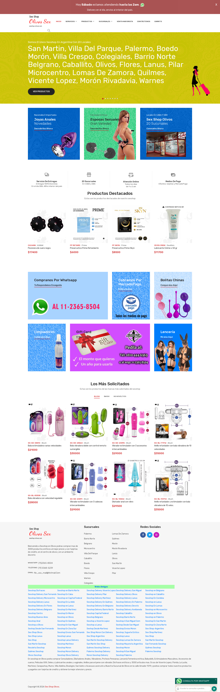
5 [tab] (112, 98)
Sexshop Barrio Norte (125, 617)
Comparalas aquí (169, 285)
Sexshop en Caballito (154, 594)
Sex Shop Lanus (35, 636)
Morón (115, 543)
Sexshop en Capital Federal (69, 598)
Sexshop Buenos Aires (38, 617)
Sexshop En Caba (65, 594)
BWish (106, 396)
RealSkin (170, 245)
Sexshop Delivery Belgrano (40, 609)
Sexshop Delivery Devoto (127, 606)
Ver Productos (41, 91)
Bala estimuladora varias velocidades (44, 446)
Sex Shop (149, 636)
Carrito (158, 21)
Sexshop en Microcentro (156, 609)
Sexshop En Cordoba (154, 598)
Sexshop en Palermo (154, 617)
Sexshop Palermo (124, 655)
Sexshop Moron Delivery (68, 651)
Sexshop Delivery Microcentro (41, 598)
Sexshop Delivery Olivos (126, 594)
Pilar (114, 573)
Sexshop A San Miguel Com (128, 621)
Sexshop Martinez (65, 644)
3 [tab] (107, 98)
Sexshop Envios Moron (126, 628)
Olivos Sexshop (35, 655)
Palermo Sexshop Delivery (98, 651)
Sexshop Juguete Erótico (127, 632)
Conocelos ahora (154, 129)
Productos (88, 21)
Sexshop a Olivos (35, 625)
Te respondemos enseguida (48, 285)
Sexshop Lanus (64, 636)
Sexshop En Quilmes (66, 621)
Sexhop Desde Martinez (97, 628)
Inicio (58, 21)
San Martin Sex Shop (96, 644)
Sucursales (106, 21)
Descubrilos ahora (43, 129)
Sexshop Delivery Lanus (126, 598)
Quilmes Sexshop (153, 647)
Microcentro (89, 548)
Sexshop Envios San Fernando (70, 632)
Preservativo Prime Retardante (84, 248)
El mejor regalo (83, 337)
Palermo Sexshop (153, 651)
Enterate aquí (125, 289)
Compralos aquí (42, 337)
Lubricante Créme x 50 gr (165, 248)
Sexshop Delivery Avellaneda (129, 609)
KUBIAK (40, 245)
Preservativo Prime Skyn (123, 248)
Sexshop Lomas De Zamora (128, 640)
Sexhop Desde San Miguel (127, 625)
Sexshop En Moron (65, 613)
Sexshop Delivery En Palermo (129, 602)
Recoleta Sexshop (36, 647)
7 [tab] (117, 98)
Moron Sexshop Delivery (97, 655)
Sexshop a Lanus (94, 625)
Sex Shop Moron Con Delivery (100, 632)
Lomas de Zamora (120, 534)
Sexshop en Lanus (153, 602)
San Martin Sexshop (154, 640)
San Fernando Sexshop (155, 644)
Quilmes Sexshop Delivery (98, 647)
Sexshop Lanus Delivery (68, 640)
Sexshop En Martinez (66, 609)
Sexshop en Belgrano (154, 590)
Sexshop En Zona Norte (156, 625)
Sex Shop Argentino (96, 636)
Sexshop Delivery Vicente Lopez (101, 590)
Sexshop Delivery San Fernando (42, 594)
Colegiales (88, 583)
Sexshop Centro (35, 613)
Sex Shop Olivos (35, 632)
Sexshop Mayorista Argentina (129, 644)
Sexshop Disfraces (36, 590)
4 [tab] (110, 98)
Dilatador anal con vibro (122, 502)
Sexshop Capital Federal (98, 613)
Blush (97, 396)
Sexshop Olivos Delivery (68, 655)
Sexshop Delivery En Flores (40, 606)
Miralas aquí (167, 337)
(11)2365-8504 (45, 563)
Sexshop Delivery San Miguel (129, 590)
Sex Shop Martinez (153, 632)
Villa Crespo (89, 573)
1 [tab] (103, 98)
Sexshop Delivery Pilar (97, 594)
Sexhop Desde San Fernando (41, 628)
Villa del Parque (91, 553)
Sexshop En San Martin (155, 621)
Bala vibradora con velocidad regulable (45, 498)
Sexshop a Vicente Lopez (98, 621)
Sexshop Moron (64, 647)
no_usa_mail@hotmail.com (47, 573)
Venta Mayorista (125, 21)
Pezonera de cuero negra (39, 248)
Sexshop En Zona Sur (66, 628)
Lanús (114, 553)
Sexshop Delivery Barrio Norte (100, 609)
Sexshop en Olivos (153, 613)
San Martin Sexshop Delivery (99, 640)
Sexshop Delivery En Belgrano (100, 606)
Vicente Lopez (118, 568)
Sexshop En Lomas (153, 606)
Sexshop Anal (34, 621)
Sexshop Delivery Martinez (99, 598)
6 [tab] (114, 98)
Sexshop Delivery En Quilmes (100, 602)
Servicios (71, 21)
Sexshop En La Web (66, 602)
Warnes (87, 578)
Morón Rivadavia (119, 548)
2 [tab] (105, 98)
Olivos (114, 558)
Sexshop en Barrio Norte (68, 590)
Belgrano (88, 543)
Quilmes (115, 539)
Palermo (88, 534)
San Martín (117, 563)
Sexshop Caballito (124, 613)
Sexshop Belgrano (95, 617)
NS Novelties (120, 396)
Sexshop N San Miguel (126, 651)
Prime (84, 245)
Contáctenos (143, 21)
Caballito (88, 558)
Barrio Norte (89, 539)
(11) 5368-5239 (45, 568)
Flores (87, 568)
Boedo (87, 563)
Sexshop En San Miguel (67, 625)
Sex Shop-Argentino (154, 628)
